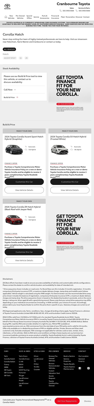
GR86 (6, 367)
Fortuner (22, 372)
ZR (26, 58)
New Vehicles (11, 17)
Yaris (6, 356)
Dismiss (87, 401)
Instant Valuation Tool (54, 372)
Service (36, 17)
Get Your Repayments (67, 401)
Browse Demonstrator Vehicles (54, 365)
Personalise (70, 17)
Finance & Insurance (55, 17)
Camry (6, 364)
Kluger (21, 375)
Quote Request (52, 377)
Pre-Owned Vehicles (20, 17)
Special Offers (29, 17)
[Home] (6, 16)
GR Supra (7, 370)
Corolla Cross (24, 359)
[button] (11, 97)
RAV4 (21, 364)
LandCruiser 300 (23, 384)
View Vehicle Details (24, 190)
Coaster (37, 369)
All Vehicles (9, 49)
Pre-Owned (54, 351)
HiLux (36, 356)
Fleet (63, 17)
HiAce (36, 364)
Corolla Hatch (9, 359)
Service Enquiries (67, 360)
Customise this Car (24, 181)
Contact (86, 17)
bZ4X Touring (24, 370)
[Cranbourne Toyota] (7, 6)
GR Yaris (7, 375)
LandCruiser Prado (23, 379)
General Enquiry (81, 360)
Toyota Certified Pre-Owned (54, 383)
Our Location (83, 356)
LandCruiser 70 (38, 360)
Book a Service (69, 356)
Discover (79, 17)
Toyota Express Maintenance (69, 367)
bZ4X (21, 367)
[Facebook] (79, 368)
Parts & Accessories (44, 17)
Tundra (36, 366)
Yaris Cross (23, 356)
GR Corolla (8, 372)
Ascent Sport (10, 58)
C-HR (21, 361)
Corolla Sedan (9, 361)
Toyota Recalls (69, 364)
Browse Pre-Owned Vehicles (53, 358)
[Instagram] (88, 368)
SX (21, 58)
